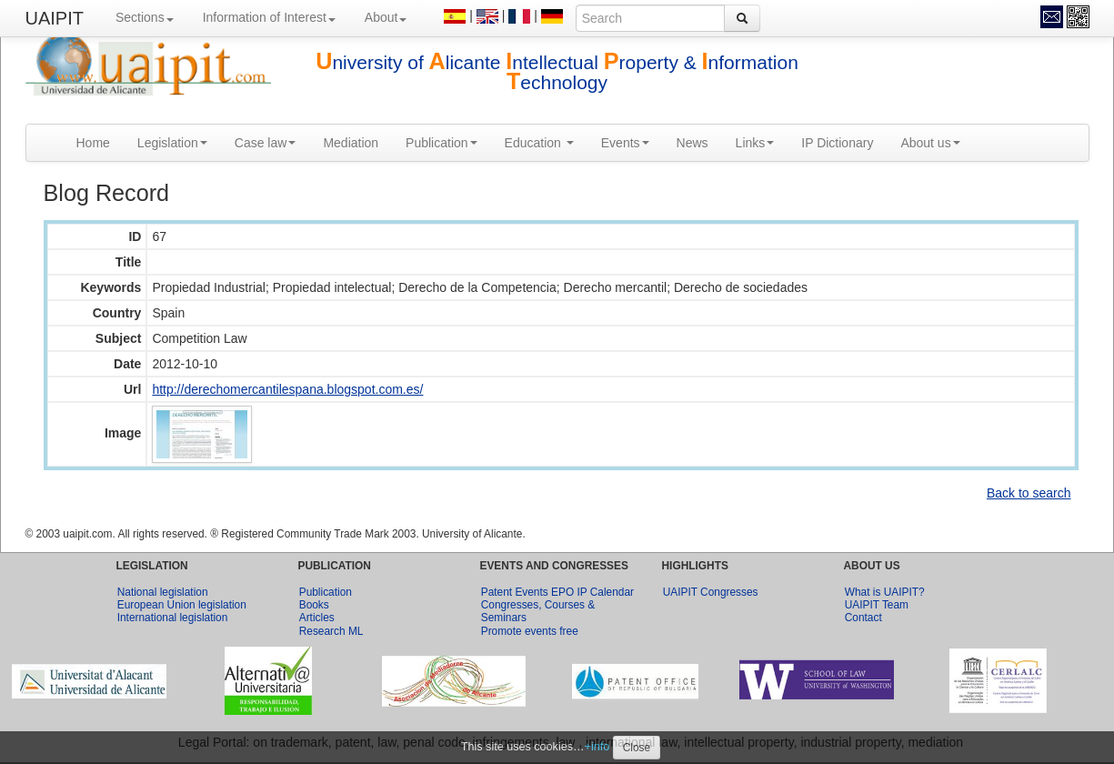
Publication (441, 143)
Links (755, 143)
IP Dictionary (837, 143)
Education (539, 143)
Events (625, 143)
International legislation (172, 617)
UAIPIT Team (876, 604)
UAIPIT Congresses (710, 592)
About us (929, 143)
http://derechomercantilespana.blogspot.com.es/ (287, 389)
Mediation (350, 143)
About (386, 17)
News (692, 143)
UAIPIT (54, 18)
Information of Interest (269, 17)
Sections (144, 17)
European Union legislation (181, 604)
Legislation (172, 143)
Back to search (1029, 493)
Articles (317, 617)
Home (93, 143)
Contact (863, 617)
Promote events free (529, 631)
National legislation (162, 592)
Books (314, 604)
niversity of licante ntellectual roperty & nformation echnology (557, 72)
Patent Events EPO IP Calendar (557, 592)
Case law (265, 143)
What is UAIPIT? (885, 592)
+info (597, 746)
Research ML (331, 631)
